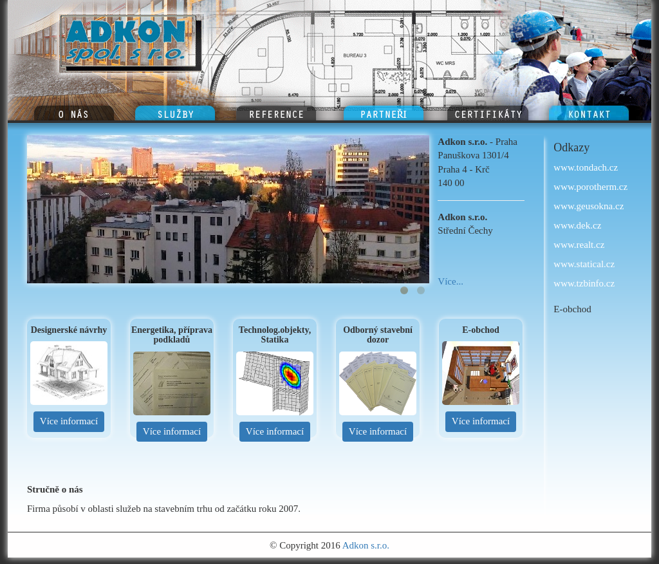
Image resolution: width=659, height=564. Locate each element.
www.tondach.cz (585, 167)
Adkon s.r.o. (365, 545)
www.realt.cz (578, 245)
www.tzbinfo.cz (584, 283)
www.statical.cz (584, 264)
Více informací (69, 421)
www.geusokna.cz (588, 206)
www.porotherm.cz (590, 187)
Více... (450, 281)
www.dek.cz (577, 225)
